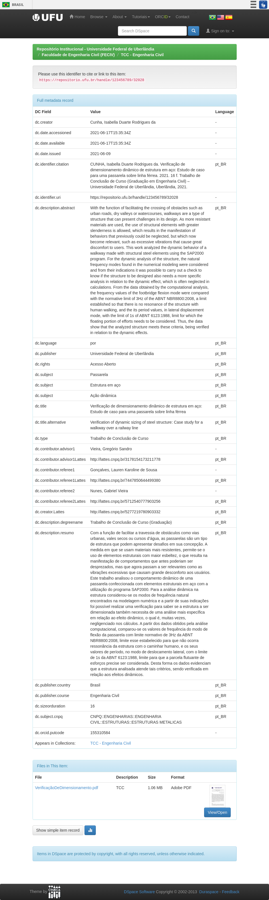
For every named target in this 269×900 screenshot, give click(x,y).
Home (77, 16)
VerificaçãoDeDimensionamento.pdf (66, 787)
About (120, 16)
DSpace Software (139, 892)
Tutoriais (141, 16)
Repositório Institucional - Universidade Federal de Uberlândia (95, 49)
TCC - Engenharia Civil (142, 54)
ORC (163, 16)
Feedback (230, 892)
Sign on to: (220, 30)
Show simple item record (58, 830)
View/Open (217, 812)
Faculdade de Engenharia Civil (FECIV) (78, 54)
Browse (98, 16)
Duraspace (209, 892)
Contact (182, 16)
